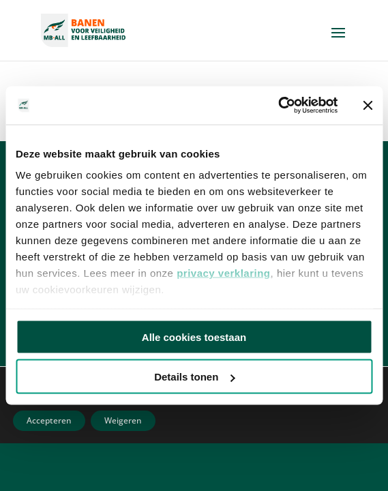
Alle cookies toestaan (194, 336)
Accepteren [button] (49, 420)
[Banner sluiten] (367, 105)
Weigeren (123, 420)
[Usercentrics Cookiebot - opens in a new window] (278, 106)
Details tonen (194, 377)
